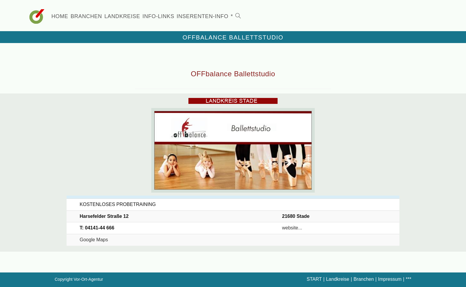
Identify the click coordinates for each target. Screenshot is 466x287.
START (314, 279)
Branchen (363, 279)
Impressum (390, 279)
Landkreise (337, 279)
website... (292, 227)
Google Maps (94, 239)
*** (408, 279)
